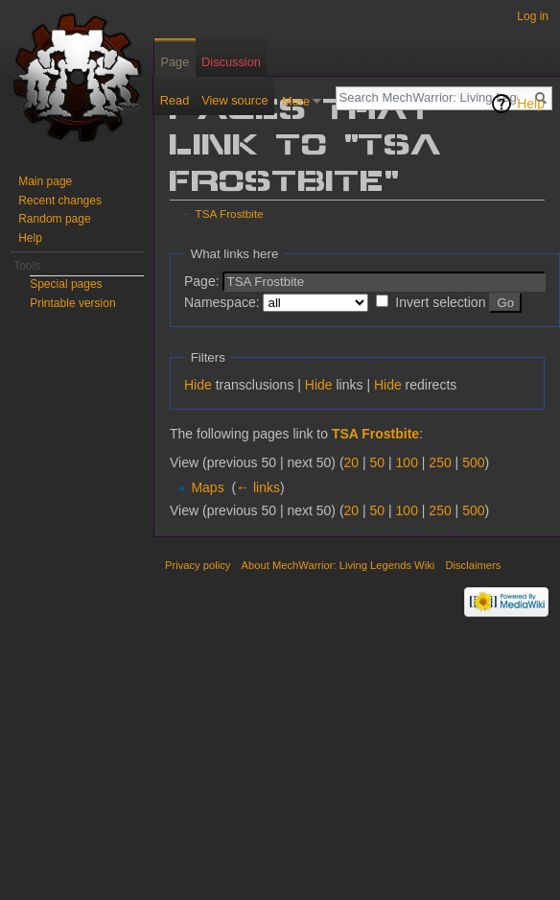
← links (258, 487)
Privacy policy (197, 565)
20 (352, 462)
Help (531, 103)
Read (175, 100)
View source (234, 100)
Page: (202, 281)
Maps (207, 487)
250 (440, 462)
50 (377, 462)
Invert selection (440, 302)
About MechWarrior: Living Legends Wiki (338, 565)
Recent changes (60, 200)
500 (473, 462)
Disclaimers (473, 565)
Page (174, 62)
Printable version (72, 303)
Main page (45, 181)
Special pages (66, 284)
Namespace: (222, 302)
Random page (54, 218)
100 (407, 462)
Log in (532, 16)
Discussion (231, 62)
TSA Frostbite (230, 213)
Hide (198, 384)
